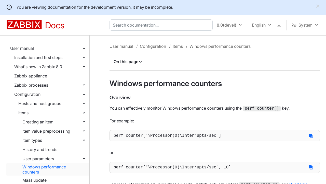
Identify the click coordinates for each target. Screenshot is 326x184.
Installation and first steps (38, 57)
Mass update (34, 180)
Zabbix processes (31, 85)
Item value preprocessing (46, 131)
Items (23, 112)
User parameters (38, 158)
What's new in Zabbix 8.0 (38, 66)
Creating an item (37, 121)
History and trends (39, 149)
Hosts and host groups (39, 103)
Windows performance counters (44, 169)
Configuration (27, 94)
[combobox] (162, 25)
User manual (22, 48)
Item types (32, 140)
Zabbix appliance (30, 75)
